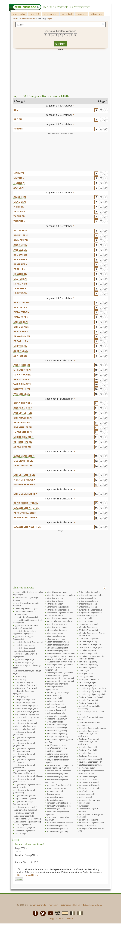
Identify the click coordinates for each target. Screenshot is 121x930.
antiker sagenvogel (55, 701)
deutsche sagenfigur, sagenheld (92, 691)
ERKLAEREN (20, 331)
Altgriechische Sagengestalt (26, 726)
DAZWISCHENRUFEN (26, 507)
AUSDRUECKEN (23, 403)
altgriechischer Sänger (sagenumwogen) (23, 802)
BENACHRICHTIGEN (25, 503)
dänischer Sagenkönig (88, 662)
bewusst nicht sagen (55, 797)
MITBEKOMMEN (23, 437)
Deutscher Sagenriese (88, 756)
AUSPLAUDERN (23, 408)
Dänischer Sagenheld (88, 653)
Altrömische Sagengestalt (57, 650)
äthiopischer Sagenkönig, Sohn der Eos (59, 740)
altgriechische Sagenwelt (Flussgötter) (24, 791)
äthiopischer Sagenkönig (57, 733)
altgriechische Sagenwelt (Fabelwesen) (24, 766)
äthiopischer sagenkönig (57, 730)
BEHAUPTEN (21, 302)
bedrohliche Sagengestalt (57, 773)
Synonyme (81, 14)
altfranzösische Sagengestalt (26, 705)
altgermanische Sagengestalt (26, 711)
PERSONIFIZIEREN (24, 512)
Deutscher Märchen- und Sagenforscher (88, 723)
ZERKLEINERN (22, 446)
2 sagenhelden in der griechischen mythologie (28, 593)
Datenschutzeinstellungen (93, 905)
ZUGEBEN (19, 221)
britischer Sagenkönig (88, 604)
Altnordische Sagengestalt (58, 610)
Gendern (69, 918)
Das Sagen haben (86, 676)
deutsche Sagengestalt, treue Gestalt (90, 718)
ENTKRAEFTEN (22, 417)
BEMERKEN (20, 264)
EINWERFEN (21, 317)
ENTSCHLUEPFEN (24, 474)
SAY (15, 110)
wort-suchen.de (39, 905)
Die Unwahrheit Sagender (90, 788)
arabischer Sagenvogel (56, 707)
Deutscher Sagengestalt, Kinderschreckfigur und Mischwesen (88, 741)
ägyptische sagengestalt (24, 645)
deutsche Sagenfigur (87, 682)
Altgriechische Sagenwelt (24, 729)
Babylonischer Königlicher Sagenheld (57, 761)
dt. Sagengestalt (85, 797)
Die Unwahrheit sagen (88, 779)
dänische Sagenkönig (88, 641)
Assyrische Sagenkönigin (57, 727)
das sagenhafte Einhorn (89, 679)
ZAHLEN (18, 187)
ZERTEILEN (20, 355)
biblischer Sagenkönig (56, 808)
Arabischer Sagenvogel (56, 710)
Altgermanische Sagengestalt (26, 714)
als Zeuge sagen (21, 676)
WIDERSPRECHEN (24, 484)
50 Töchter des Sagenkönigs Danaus (25, 598)
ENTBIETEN (20, 321)
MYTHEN (18, 178)
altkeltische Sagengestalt (24, 827)
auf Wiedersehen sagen (57, 745)
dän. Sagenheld (85, 618)
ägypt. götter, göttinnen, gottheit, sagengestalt (27, 621)
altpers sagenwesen (55, 633)
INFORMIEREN (22, 432)
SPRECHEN (20, 283)
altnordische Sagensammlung (59, 618)
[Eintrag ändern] (105, 110)
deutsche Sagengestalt (88, 700)
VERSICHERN (21, 379)
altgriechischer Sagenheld (25, 795)
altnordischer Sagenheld (57, 624)
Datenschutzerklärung (28, 875)
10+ (75, 35)
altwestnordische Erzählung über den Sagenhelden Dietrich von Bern (60, 654)
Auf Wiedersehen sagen (57, 748)
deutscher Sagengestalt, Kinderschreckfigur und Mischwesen (88, 733)
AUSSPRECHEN (22, 412)
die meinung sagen (87, 768)
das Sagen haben (86, 673)
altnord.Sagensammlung (57, 592)
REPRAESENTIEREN (25, 517)
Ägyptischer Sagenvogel (24, 662)
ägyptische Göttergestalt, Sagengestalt (24, 637)
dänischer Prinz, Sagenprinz (90, 644)
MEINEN (18, 173)
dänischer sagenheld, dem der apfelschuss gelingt (90, 657)
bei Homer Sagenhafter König (59, 785)
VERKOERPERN (22, 441)
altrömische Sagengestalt (57, 648)
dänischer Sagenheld (88, 650)
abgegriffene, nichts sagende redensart (26, 604)
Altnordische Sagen (55, 604)
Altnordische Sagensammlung (59, 621)
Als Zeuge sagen (21, 679)
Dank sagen (84, 670)
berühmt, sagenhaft (55, 791)
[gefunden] (101, 110)
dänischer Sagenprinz (88, 667)
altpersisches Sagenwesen (58, 645)
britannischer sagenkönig (57, 828)
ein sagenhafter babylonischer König (90, 829)
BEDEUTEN (20, 254)
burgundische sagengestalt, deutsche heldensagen (89, 614)
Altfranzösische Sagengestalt (26, 708)
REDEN (17, 119)
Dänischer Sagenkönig (88, 664)
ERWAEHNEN (21, 336)
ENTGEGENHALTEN (25, 493)
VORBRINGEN (22, 384)
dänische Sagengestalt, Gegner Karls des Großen (91, 634)
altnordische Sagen (55, 601)
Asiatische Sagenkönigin (57, 719)
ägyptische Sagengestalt (24, 648)
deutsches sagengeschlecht (90, 759)
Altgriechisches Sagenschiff (25, 810)
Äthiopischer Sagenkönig (57, 736)
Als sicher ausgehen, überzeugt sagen (27, 672)
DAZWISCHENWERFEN (27, 526)
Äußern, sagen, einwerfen (57, 757)
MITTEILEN (20, 346)
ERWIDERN (20, 274)
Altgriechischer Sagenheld (25, 798)
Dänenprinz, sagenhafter (89, 624)
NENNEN (19, 182)
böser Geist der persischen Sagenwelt (57, 813)
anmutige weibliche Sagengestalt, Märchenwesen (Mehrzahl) (60, 682)
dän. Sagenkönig (86, 621)
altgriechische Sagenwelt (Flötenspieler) (24, 780)
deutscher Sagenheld (88, 747)
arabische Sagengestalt (56, 704)
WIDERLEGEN (21, 393)
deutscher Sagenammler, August (92, 728)
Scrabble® (34, 14)
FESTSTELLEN (21, 422)
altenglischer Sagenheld (24, 699)
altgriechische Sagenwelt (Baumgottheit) (24, 755)
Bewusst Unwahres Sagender (59, 806)
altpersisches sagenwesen (58, 642)
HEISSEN (18, 206)
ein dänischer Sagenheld (89, 820)
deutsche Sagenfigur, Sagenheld (92, 694)
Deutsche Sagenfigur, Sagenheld (92, 697)
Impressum (53, 905)
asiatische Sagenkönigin (57, 716)
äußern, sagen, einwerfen (57, 754)
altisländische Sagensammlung (27, 819)
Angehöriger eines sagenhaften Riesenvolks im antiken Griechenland (59, 667)
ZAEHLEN (19, 216)
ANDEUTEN (20, 235)
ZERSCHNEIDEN (23, 465)
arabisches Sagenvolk (56, 713)
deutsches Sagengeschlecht (90, 762)
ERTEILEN (19, 269)
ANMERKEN (20, 240)
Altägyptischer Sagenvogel (25, 688)
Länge (101, 101)
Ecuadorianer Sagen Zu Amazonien (87, 810)
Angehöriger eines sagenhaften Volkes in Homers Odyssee (59, 674)
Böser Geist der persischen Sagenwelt (57, 818)
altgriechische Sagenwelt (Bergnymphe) (24, 760)
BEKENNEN (20, 259)
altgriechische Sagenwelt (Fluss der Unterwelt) (27, 785)
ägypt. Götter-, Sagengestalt (26, 617)
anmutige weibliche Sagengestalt (60, 678)
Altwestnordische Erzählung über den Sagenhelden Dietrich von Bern (60, 660)
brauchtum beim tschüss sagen (60, 822)
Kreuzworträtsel (50, 14)
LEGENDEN (20, 293)
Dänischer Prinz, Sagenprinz (91, 647)
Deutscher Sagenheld (88, 750)
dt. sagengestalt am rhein (89, 800)
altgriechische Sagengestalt (25, 723)
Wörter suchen (19, 14)
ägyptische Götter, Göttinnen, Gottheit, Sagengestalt (26, 626)
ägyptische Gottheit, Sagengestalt (28, 642)
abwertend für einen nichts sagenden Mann (25, 612)
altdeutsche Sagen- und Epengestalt (23, 692)
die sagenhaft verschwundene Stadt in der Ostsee (90, 772)
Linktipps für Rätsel (56, 918)
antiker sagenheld (54, 698)
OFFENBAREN (22, 369)
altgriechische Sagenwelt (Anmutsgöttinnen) (24, 738)
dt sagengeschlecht (87, 794)
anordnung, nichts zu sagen (58, 692)
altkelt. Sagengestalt (22, 824)
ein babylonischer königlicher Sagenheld (90, 815)
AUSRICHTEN (21, 364)
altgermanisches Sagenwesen (26, 717)
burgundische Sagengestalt (90, 610)
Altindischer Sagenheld (24, 816)
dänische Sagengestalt (88, 627)
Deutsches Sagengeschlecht (90, 765)
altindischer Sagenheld (24, 813)
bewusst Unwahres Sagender (59, 803)
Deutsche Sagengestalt (88, 703)
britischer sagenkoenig (88, 601)
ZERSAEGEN (20, 350)
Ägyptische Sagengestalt (24, 651)
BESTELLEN (20, 307)
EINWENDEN (21, 312)
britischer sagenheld (87, 598)
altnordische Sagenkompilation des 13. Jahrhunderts (59, 614)
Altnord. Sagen (20, 833)
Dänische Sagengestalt (88, 630)
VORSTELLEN (21, 389)
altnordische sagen (55, 598)
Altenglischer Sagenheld (24, 702)
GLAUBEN (19, 201)
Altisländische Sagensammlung (27, 822)
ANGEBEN (19, 197)
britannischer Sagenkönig (57, 831)
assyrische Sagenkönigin (57, 724)
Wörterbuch (67, 14)
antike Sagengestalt (55, 695)
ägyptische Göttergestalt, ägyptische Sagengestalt (24, 632)
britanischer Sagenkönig (57, 825)
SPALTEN (19, 211)
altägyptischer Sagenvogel (25, 685)
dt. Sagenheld (84, 803)
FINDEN (18, 128)
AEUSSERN (20, 230)
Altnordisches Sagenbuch (57, 630)
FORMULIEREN (22, 427)
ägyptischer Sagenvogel (24, 659)
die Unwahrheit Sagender (89, 785)
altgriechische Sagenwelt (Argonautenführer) (24, 749)
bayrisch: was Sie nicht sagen (59, 770)
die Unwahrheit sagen (88, 776)
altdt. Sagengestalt (22, 696)
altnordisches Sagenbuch (57, 627)
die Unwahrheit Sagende (89, 782)
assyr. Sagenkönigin (55, 722)
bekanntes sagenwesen (56, 788)
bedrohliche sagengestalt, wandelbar (56, 780)
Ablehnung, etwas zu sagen (26, 608)
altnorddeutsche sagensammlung (61, 595)
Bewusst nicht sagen (55, 800)
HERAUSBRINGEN (24, 479)
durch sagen (84, 806)
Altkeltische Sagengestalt (24, 830)
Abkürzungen (96, 14)
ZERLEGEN (20, 288)
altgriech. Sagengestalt (24, 720)
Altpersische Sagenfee (56, 639)
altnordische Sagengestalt (58, 607)
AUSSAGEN (20, 249)
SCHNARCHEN (22, 374)
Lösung (18, 101)
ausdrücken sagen (54, 751)
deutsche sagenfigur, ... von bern (92, 688)
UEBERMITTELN (23, 460)
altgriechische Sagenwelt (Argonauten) (24, 744)
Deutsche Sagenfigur (87, 685)
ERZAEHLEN (20, 341)
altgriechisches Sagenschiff (25, 807)
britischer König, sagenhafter (91, 595)
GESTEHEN (20, 278)
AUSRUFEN (20, 245)
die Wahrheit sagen (87, 791)
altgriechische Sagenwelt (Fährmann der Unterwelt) (24, 771)
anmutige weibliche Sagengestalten (54, 688)
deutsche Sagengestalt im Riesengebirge (89, 707)
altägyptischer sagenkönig (25, 682)
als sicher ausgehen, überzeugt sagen (27, 666)
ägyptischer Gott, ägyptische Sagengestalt (25, 655)
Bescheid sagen (53, 794)
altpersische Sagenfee (56, 636)
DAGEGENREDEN (24, 455)
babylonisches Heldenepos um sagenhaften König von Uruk (59, 766)
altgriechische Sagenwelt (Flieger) (28, 776)
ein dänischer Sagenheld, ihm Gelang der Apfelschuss (90, 824)
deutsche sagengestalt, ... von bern (90, 712)
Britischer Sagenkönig (88, 607)
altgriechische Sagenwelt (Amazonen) (24, 733)
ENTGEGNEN (21, 326)
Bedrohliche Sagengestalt (57, 776)
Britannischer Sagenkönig (89, 592)
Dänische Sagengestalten (89, 638)
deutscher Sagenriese (88, 753)
